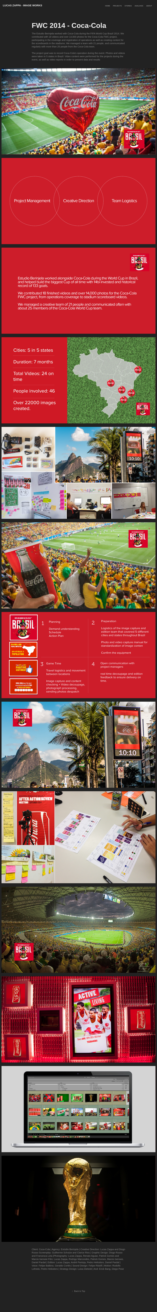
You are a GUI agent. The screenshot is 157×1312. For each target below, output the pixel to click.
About (149, 6)
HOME (107, 6)
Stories (128, 6)
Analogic (139, 6)
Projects (117, 6)
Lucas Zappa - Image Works (22, 5)
